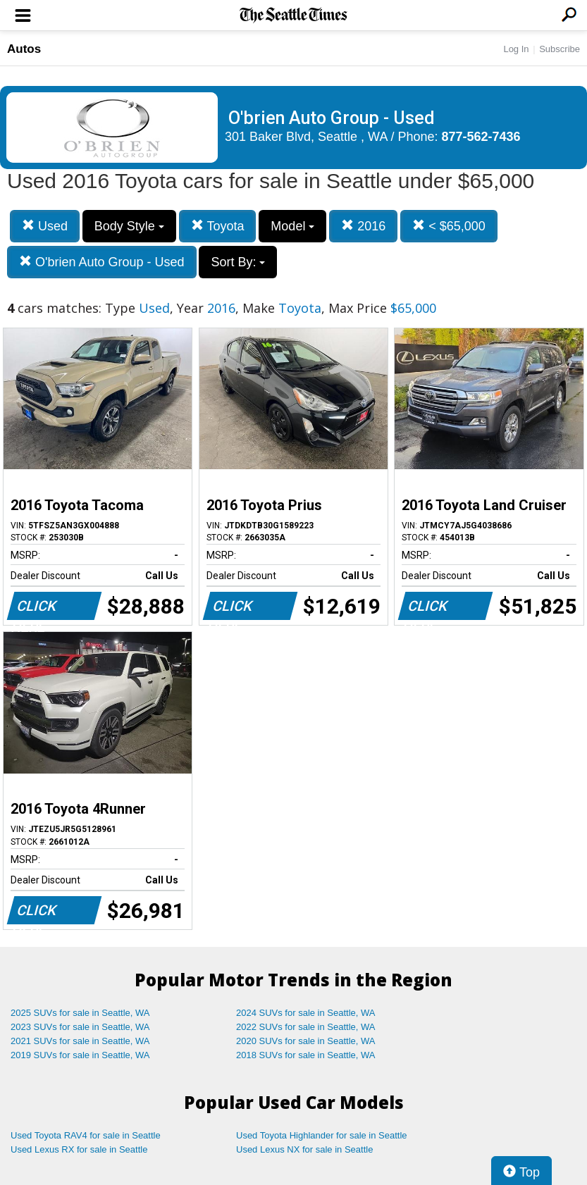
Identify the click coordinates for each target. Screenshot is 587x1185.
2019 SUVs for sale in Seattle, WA (80, 1055)
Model (292, 226)
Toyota (218, 225)
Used (45, 225)
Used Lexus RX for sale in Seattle (79, 1149)
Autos (24, 49)
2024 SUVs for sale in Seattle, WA (306, 1012)
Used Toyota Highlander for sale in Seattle (321, 1135)
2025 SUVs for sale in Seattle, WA (80, 1012)
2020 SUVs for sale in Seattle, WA (306, 1041)
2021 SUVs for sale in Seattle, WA (80, 1041)
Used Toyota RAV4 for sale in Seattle (86, 1135)
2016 (363, 225)
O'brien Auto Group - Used (102, 261)
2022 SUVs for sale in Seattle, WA (306, 1027)
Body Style (129, 226)
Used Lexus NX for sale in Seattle (304, 1149)
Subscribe (559, 49)
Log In (516, 49)
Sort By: (238, 262)
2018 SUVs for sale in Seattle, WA (306, 1055)
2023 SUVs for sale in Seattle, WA (80, 1027)
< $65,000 (449, 225)
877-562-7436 (481, 137)
